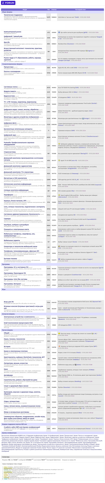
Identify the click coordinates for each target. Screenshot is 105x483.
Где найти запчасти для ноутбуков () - (80, 32)
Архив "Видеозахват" (52, 437)
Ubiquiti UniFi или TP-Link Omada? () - (77, 209)
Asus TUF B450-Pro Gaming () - (74, 87)
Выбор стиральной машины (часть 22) (22, 472)
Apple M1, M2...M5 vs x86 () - (73, 68)
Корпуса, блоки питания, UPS (15, 201)
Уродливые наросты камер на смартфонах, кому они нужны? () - (78, 235)
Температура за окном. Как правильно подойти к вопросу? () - (80, 37)
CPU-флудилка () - (70, 325)
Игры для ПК (9, 302)
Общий (6, 333)
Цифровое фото (10, 123)
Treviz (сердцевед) (12, 476)
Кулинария (6, 477)
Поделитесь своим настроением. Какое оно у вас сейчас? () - (80, 419)
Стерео (5, 479)
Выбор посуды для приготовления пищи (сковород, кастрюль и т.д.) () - (80, 395)
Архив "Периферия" (41, 439)
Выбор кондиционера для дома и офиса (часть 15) (25, 468)
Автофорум (8, 375)
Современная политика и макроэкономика (88, 449)
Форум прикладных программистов (20, 444)
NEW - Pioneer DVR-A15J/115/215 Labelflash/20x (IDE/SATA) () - (80, 185)
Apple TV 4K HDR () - (74, 160)
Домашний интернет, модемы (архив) (22, 441)
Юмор (5, 467)
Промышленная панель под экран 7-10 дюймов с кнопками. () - (77, 318)
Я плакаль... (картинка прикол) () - (75, 413)
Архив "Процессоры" (66, 435)
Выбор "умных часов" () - (73, 242)
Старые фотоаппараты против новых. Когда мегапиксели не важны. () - (80, 124)
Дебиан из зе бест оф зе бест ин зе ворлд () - (79, 280)
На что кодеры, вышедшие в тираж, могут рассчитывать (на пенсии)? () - (80, 59)
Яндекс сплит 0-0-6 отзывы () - (75, 352)
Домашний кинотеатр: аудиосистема (18, 166)
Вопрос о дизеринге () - (75, 275)
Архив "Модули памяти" (22, 437)
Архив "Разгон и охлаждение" (83, 435)
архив (15, 67)
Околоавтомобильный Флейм (31, 446)
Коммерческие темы (66, 449)
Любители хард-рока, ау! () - (75, 365)
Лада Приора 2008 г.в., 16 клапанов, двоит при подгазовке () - (80, 376)
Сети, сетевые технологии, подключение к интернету (24, 207)
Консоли (6, 469)
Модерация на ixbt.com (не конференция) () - (80, 428)
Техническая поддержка (13, 15)
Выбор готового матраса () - (75, 381)
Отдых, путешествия (11, 401)
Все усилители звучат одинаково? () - (78, 153)
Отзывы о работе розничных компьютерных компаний (41, 449)
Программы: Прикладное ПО (15, 273)
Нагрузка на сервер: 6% (69, 460)
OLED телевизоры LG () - (73, 173)
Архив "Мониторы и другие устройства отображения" (77, 437)
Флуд (5, 476)
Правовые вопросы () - (72, 130)
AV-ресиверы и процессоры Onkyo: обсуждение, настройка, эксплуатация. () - (77, 167)
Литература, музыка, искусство (16, 363)
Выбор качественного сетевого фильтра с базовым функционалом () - (80, 202)
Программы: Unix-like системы (15, 279)
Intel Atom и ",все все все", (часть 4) (21, 471)
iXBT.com (22, 429)
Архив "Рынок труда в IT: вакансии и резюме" (56, 448)
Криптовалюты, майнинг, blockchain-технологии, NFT (24, 357)
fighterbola (57, 460)
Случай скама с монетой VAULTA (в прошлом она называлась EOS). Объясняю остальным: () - (79, 358)
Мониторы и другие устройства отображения (21, 117)
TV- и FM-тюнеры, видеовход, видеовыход (20, 102)
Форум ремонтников (48, 446)
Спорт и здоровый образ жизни (16, 386)
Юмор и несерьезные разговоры (16, 412)
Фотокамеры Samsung (79, 446)
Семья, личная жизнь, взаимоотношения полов (22, 406)
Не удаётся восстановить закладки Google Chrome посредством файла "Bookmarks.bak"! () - (78, 285)
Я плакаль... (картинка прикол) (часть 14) (18, 467)
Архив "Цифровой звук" (27, 439)
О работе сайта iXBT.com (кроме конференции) (22, 427)
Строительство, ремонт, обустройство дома (20, 380)
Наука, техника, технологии (14, 339)
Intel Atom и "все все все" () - (74, 17)
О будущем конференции (34, 435)
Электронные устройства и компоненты (19, 317)
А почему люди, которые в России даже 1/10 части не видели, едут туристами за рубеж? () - (79, 402)
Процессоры (8, 67)
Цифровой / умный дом (13, 36)
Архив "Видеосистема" (38, 437)
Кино (6, 369)
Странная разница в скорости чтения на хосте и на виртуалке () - (80, 268)
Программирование (71, 442)
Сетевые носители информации (16, 190)
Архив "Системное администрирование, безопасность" (52, 441)
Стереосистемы (10, 152)
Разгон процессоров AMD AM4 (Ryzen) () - (78, 73)
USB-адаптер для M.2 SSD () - (74, 179)
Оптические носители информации (17, 184)
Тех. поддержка (7, 471)
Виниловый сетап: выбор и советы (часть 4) (19, 479)
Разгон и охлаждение (12, 71)
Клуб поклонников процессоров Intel (18, 323)
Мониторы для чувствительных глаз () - (79, 118)
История (7, 346)
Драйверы (5, 444)
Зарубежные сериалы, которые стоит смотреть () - (76, 370)
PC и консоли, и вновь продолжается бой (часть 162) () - (80, 302)
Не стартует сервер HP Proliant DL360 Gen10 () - (77, 220)
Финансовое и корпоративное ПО (83, 448)
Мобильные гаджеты (12, 240)
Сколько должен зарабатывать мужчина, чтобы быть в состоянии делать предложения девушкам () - (79, 407)
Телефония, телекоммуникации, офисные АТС (21, 251)
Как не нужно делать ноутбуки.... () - (76, 225)
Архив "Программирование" (87, 442)
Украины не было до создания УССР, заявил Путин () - (78, 347)
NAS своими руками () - (72, 191)
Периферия (8, 195)
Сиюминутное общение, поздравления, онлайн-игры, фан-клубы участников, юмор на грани (24, 417)
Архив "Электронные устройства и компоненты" (48, 444)
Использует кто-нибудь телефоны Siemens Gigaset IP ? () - (78, 253)
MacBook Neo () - (71, 44)
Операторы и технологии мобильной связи (20, 246)
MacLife (7, 42)
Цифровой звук (10, 135)
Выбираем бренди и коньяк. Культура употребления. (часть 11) (26, 477)
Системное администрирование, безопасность (22, 214)
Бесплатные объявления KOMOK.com (13, 435)
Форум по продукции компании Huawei (28, 448)
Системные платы (11, 87)
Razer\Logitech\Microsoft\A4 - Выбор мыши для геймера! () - (77, 196)
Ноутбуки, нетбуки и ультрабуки (16, 225)
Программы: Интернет (12, 284)
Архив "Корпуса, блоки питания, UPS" (61, 439)
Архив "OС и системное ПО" (35, 442)
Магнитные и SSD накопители (15, 178)
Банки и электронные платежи (16, 351)
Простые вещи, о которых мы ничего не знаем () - (78, 334)
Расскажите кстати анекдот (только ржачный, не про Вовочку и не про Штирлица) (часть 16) (31, 473)
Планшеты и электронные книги (16, 229)
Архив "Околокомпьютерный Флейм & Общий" (80, 444)
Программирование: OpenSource (12, 449)
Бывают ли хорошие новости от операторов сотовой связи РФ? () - (80, 247)
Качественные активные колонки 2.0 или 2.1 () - (78, 137)
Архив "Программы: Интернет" (54, 442)
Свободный (5, 451)
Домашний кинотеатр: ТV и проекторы (18, 172)
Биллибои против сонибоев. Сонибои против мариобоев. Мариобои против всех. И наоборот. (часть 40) (35, 469)
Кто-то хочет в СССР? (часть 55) (16, 475)
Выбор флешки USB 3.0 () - (73, 92)
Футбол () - (69, 387)
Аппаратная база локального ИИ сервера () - (76, 51)
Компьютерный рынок (12, 32)
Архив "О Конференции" (51, 435)
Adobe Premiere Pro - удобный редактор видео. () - (75, 111)
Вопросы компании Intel (64, 446)
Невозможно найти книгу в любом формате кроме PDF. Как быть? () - (79, 230)
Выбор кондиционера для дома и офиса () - (75, 260)
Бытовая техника (10, 259)
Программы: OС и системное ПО (16, 267)
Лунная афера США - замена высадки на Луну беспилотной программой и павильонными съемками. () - (77, 341)
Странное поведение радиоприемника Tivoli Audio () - (78, 104)
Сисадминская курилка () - (72, 215)
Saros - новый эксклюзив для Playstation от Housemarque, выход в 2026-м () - (79, 309)
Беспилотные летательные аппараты (18, 129)
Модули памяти (10, 91)
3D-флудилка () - (70, 97)
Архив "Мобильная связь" (79, 441)
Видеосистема (9, 96)
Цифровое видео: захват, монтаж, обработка (21, 109)
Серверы (7, 219)
